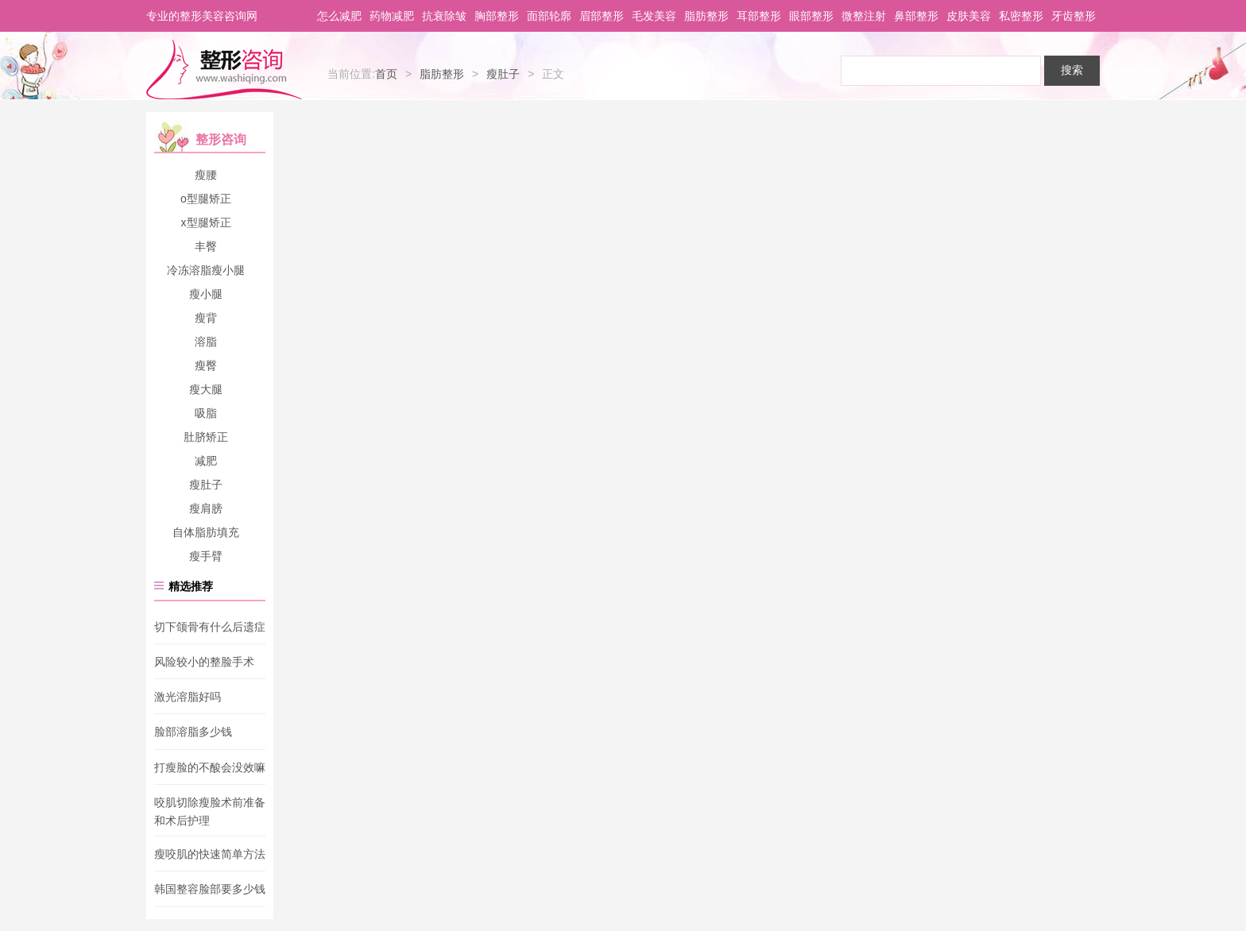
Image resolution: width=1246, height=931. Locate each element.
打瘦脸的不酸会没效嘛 (209, 767)
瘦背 (206, 317)
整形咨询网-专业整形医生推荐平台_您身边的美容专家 (224, 70)
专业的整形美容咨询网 (201, 16)
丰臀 (206, 246)
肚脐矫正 (206, 437)
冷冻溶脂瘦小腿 (206, 270)
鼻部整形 (916, 16)
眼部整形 (811, 16)
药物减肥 (392, 16)
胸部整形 (496, 16)
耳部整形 (759, 16)
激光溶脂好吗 (187, 696)
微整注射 (864, 16)
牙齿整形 (1073, 16)
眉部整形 (601, 16)
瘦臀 (206, 365)
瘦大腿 (205, 389)
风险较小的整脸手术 (204, 661)
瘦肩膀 (205, 508)
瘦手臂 (205, 556)
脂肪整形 (706, 16)
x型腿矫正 (206, 222)
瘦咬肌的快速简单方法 (209, 854)
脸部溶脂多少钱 (193, 732)
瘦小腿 (205, 294)
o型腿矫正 (205, 198)
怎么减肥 (339, 16)
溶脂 (206, 341)
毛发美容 (654, 16)
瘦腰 (206, 174)
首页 (386, 74)
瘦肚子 (503, 74)
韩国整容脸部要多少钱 (209, 889)
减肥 (206, 460)
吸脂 (206, 413)
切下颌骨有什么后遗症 (209, 626)
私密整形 (1021, 16)
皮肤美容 (968, 16)
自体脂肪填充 (205, 532)
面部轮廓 (549, 16)
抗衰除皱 (444, 16)
